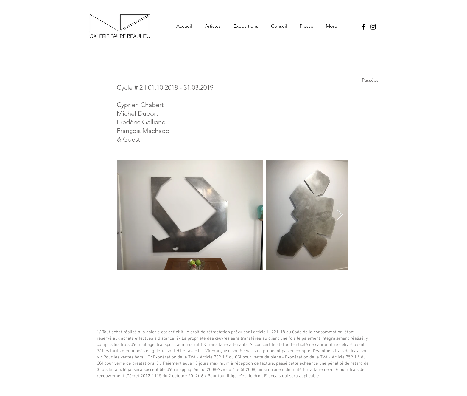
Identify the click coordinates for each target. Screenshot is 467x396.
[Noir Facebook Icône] (363, 26)
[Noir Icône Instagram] (373, 26)
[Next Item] (339, 215)
